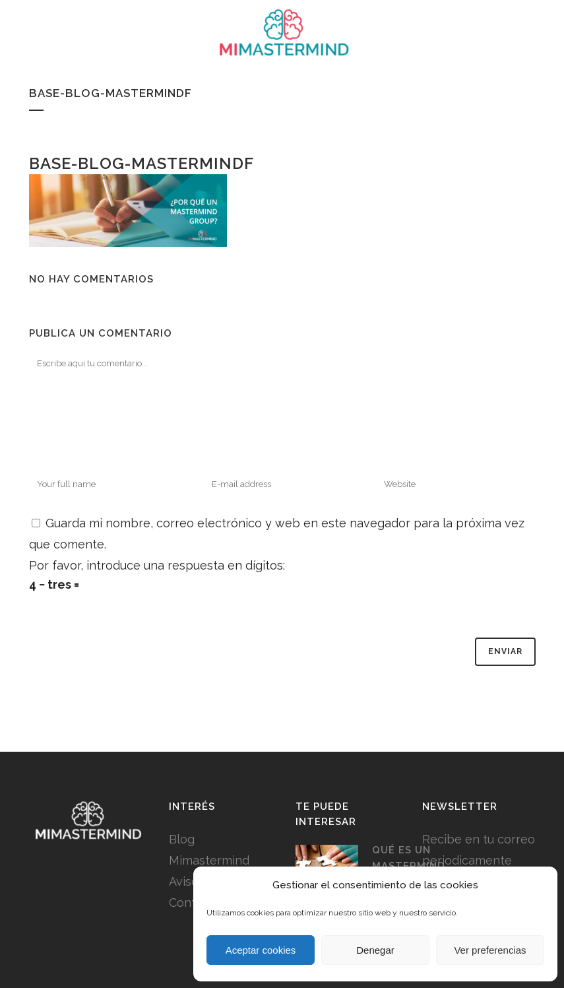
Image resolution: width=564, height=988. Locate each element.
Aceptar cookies (261, 950)
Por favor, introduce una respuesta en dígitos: (157, 565)
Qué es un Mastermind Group (408, 865)
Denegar (375, 950)
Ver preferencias (490, 950)
